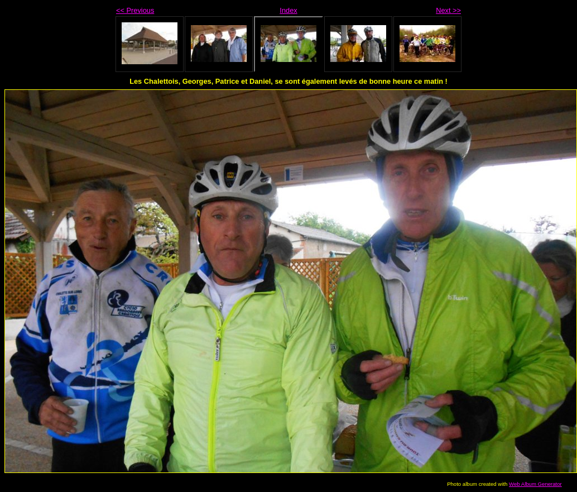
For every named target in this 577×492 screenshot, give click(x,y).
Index (288, 10)
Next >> (448, 10)
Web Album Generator (535, 484)
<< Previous (135, 10)
